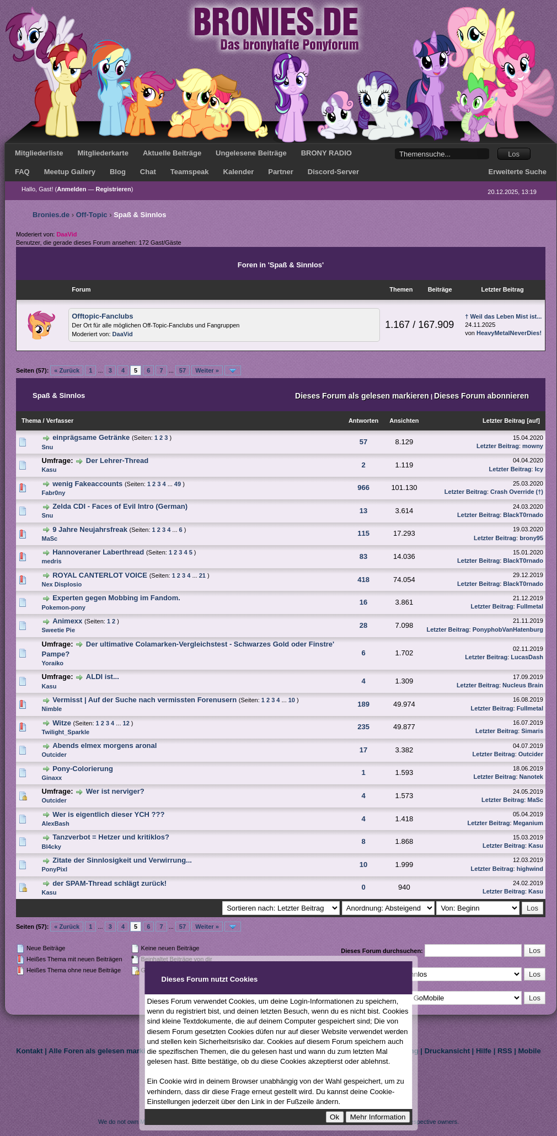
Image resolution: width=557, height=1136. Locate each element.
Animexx (67, 621)
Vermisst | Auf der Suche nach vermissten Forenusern (144, 700)
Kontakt (29, 1051)
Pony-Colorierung (82, 768)
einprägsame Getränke (91, 437)
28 (363, 625)
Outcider (54, 754)
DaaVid (123, 334)
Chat (148, 172)
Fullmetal (530, 606)
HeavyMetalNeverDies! (509, 333)
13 (363, 511)
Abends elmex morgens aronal (104, 745)
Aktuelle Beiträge (172, 153)
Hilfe (483, 1051)
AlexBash (55, 823)
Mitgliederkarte (102, 153)
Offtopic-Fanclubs (102, 316)
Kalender (238, 172)
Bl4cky (51, 846)
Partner (280, 172)
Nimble (52, 709)
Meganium (528, 823)
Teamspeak (189, 172)
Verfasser (60, 420)
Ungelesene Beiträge (251, 153)
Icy (539, 469)
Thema (31, 420)
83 (363, 556)
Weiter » (207, 370)
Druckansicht (447, 1051)
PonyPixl (54, 869)
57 (182, 370)
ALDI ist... (102, 676)
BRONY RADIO (326, 153)
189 (363, 704)
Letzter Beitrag (504, 420)
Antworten (363, 420)
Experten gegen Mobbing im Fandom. (116, 598)
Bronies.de (51, 215)
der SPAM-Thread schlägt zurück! (109, 883)
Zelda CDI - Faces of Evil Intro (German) (120, 506)
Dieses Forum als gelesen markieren (362, 395)
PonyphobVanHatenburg (508, 629)
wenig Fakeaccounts (87, 484)
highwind (530, 868)
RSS (504, 1051)
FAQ (22, 172)
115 (363, 533)
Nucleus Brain (522, 685)
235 (363, 727)
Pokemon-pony (63, 607)
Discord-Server (333, 172)
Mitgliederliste (39, 153)
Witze (61, 723)
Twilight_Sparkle (66, 732)
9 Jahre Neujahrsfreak (89, 529)
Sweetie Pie (59, 630)
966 (363, 487)
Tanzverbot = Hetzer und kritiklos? (110, 837)
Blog (118, 172)
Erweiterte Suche (518, 172)
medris (52, 561)
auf (533, 420)
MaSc (50, 538)
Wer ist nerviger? (115, 791)
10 (291, 700)
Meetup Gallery (69, 172)
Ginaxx (52, 777)
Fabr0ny (54, 492)
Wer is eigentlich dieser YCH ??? (108, 814)
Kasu (49, 469)
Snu (47, 447)
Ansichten (404, 420)
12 (126, 723)
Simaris (532, 731)
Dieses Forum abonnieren (481, 395)
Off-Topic (92, 215)
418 (363, 579)
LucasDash (527, 657)
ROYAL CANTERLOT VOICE (99, 575)
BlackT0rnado (523, 515)
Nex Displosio (62, 584)
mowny (532, 446)
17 (363, 750)
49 (177, 484)
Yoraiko (53, 663)
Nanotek (531, 776)
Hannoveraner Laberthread (98, 552)
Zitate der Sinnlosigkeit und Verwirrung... (122, 860)
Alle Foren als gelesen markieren (104, 1051)
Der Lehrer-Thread (117, 460)
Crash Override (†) (516, 491)
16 (363, 602)
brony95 (531, 538)
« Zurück (66, 370)
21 (202, 575)
